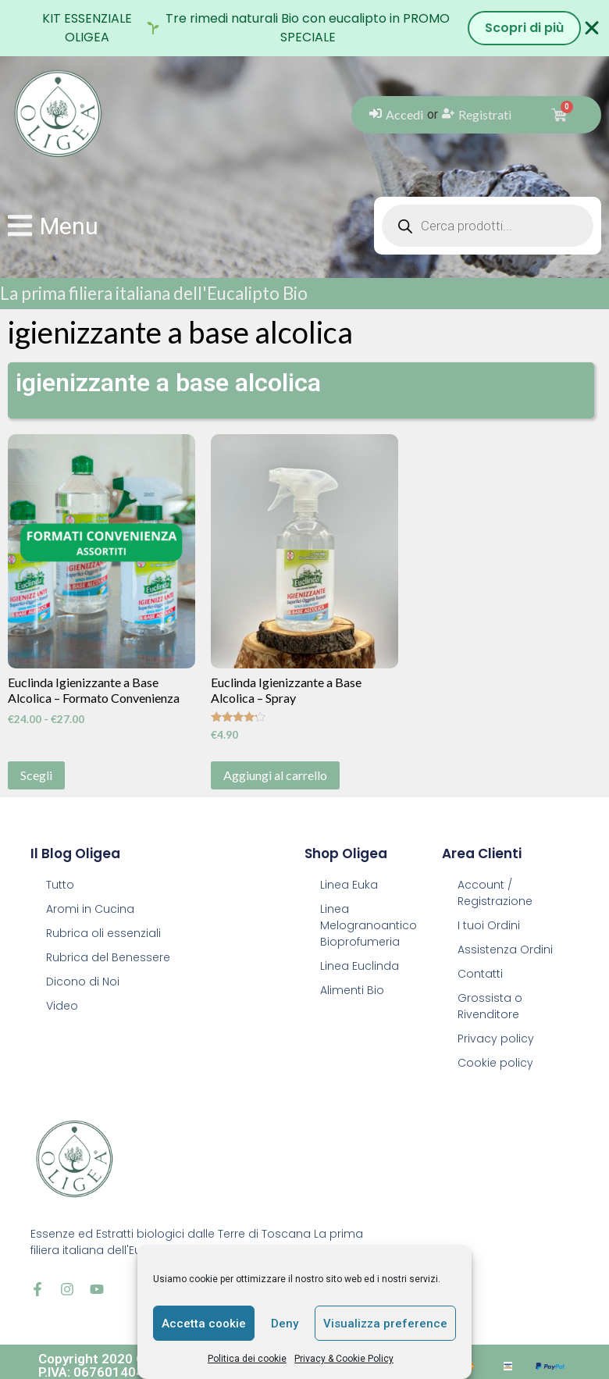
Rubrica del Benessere (108, 957)
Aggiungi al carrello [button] (275, 775)
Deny (284, 1324)
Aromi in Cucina (90, 909)
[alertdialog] (304, 28)
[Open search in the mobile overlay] (487, 226)
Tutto (60, 885)
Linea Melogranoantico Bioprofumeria (368, 925)
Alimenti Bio (352, 990)
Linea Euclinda (359, 966)
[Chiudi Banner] (591, 28)
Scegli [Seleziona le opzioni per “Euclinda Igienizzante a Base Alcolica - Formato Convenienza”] (36, 775)
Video (62, 1006)
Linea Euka (349, 885)
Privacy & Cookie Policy (344, 1358)
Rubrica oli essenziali (103, 933)
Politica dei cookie (247, 1358)
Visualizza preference (385, 1324)
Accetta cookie (204, 1324)
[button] (53, 226)
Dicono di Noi (82, 981)
